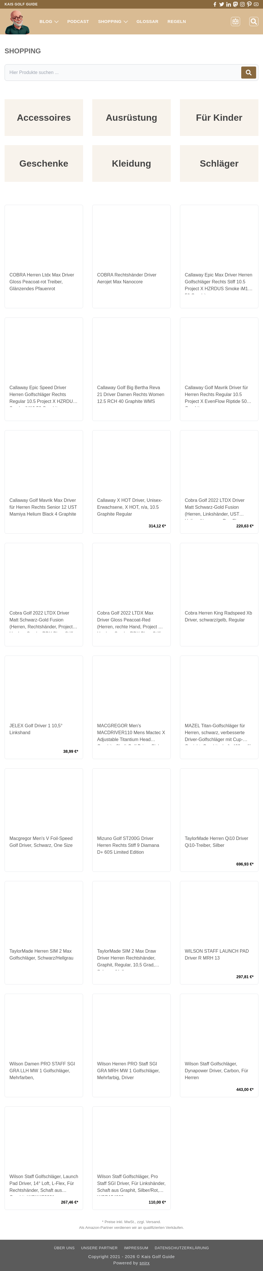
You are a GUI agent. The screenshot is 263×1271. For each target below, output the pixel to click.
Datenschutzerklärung (182, 1248)
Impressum (136, 1248)
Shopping (113, 21)
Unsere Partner (99, 1248)
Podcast (78, 21)
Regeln (177, 21)
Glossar (147, 21)
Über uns (64, 1248)
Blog (49, 21)
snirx (145, 1262)
